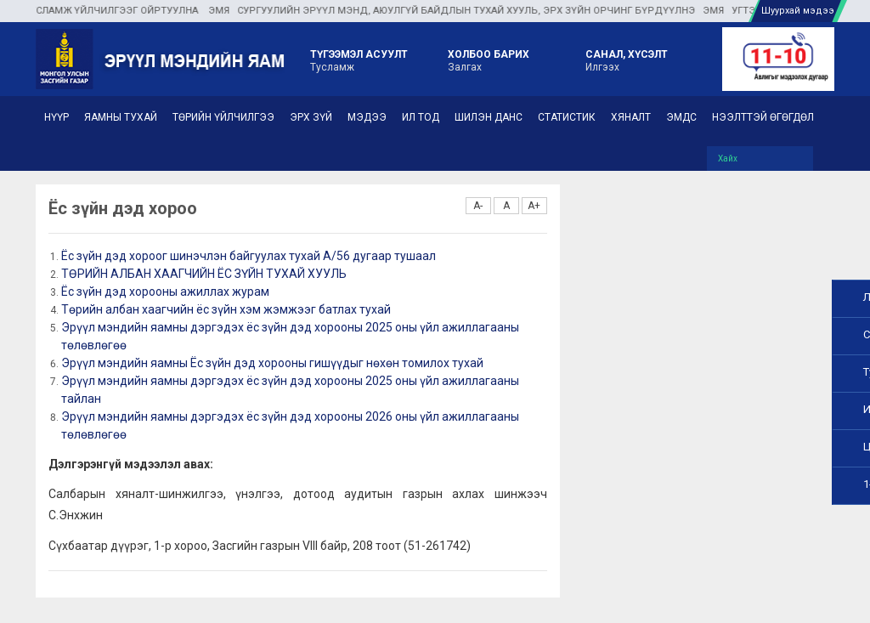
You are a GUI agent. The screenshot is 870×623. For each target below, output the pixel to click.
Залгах (488, 59)
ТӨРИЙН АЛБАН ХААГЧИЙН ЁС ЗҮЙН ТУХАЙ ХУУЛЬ (204, 273)
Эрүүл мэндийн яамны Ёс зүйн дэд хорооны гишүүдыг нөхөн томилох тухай (272, 363)
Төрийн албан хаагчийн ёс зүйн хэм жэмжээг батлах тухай (226, 309)
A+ (534, 206)
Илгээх (626, 59)
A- (478, 206)
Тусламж (359, 59)
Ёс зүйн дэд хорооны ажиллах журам (165, 291)
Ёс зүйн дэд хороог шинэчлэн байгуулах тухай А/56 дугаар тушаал (248, 256)
